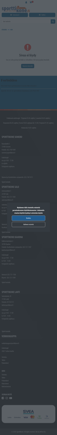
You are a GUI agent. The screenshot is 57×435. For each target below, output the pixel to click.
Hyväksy (28, 218)
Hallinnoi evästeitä (28, 224)
